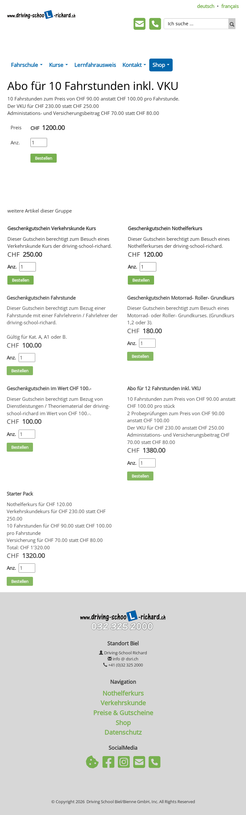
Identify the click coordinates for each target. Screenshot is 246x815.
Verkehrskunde (123, 702)
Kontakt (135, 66)
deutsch (205, 6)
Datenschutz (123, 732)
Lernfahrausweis (95, 65)
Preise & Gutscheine (123, 712)
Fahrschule (28, 66)
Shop (162, 66)
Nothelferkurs (123, 693)
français (230, 6)
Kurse (59, 66)
